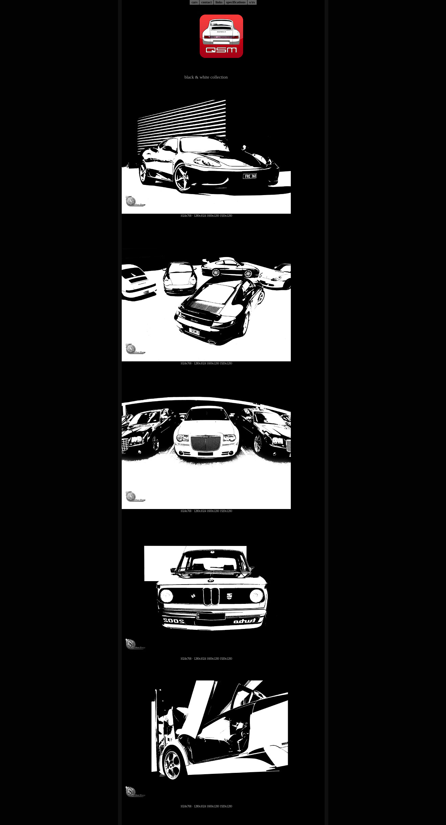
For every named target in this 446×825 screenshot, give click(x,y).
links (218, 2)
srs (252, 2)
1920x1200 (226, 215)
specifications (235, 2)
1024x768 (185, 215)
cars (194, 2)
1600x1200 (213, 215)
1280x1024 (200, 215)
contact (206, 2)
